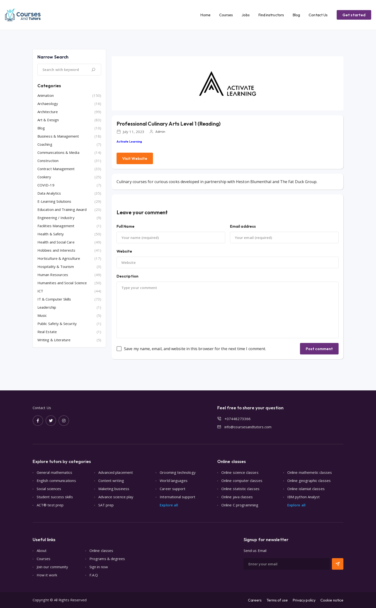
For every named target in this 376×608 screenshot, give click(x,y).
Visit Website (134, 158)
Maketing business (113, 488)
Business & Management (58, 136)
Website (124, 251)
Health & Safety (50, 234)
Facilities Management (56, 225)
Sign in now (98, 566)
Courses (226, 14)
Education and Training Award (62, 209)
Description (127, 276)
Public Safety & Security (57, 323)
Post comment (319, 348)
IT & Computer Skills (54, 299)
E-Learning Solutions (54, 201)
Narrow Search (52, 57)
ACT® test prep (50, 505)
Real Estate (47, 331)
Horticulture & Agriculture (58, 258)
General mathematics (54, 472)
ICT (40, 291)
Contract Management (56, 168)
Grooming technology (177, 472)
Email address (243, 226)
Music (42, 315)
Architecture (47, 111)
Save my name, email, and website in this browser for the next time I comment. (195, 348)
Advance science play (116, 496)
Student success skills (55, 496)
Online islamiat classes (306, 488)
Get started (353, 14)
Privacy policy (304, 600)
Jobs (245, 14)
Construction (48, 160)
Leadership (46, 307)
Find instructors (271, 14)
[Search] (93, 69)
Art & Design (48, 119)
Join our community (52, 566)
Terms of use (277, 600)
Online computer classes (241, 480)
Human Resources (52, 274)
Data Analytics (49, 193)
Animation (45, 95)
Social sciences (49, 488)
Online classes (101, 550)
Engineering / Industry (56, 217)
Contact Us (318, 14)
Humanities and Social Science (62, 282)
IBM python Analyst (303, 496)
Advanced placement (115, 472)
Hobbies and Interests (56, 250)
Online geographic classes (309, 480)
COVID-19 (45, 185)
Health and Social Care (56, 242)
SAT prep (106, 505)
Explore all (169, 505)
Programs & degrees (107, 558)
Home (205, 14)
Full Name (126, 226)
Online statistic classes (240, 488)
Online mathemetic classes (309, 472)
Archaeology (47, 103)
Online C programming (239, 505)
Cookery (44, 176)
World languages (174, 480)
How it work (47, 575)
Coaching (44, 144)
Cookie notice (331, 600)
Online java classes (237, 496)
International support (177, 496)
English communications (56, 480)
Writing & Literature (54, 339)
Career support (172, 488)
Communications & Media (58, 152)
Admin (160, 131)
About (42, 550)
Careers (255, 600)
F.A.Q (93, 575)
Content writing (111, 480)
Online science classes (239, 472)
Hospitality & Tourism (55, 266)
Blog (296, 14)
